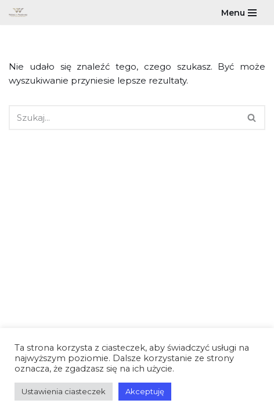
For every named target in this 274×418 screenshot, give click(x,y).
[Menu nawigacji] (238, 13)
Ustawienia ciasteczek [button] (63, 391)
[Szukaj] (124, 117)
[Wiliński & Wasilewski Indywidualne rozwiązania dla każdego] (21, 12)
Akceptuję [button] (144, 391)
